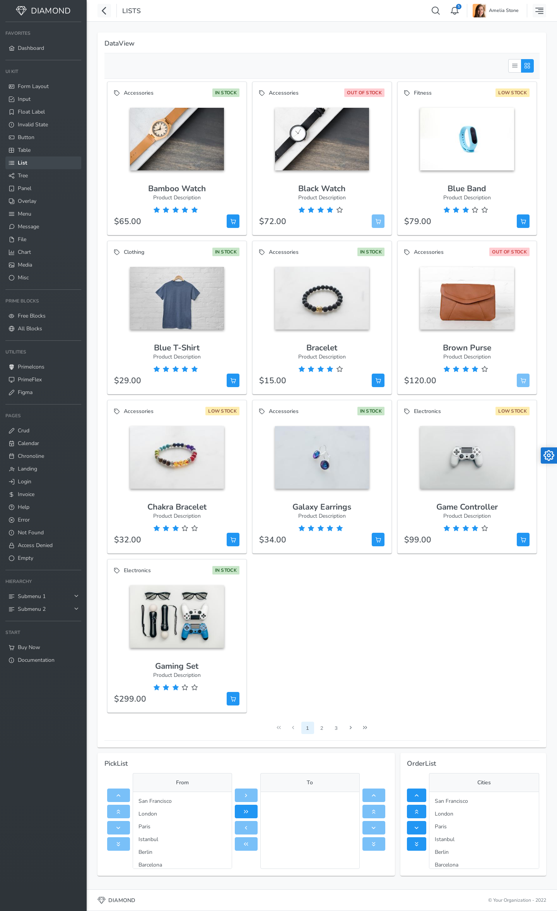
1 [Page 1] (307, 728)
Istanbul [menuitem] (148, 839)
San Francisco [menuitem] (155, 801)
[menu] (182, 830)
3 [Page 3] (336, 728)
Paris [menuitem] (144, 826)
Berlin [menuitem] (145, 852)
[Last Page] (365, 728)
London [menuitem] (147, 814)
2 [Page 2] (321, 728)
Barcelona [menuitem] (150, 865)
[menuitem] (43, 40)
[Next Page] (350, 728)
